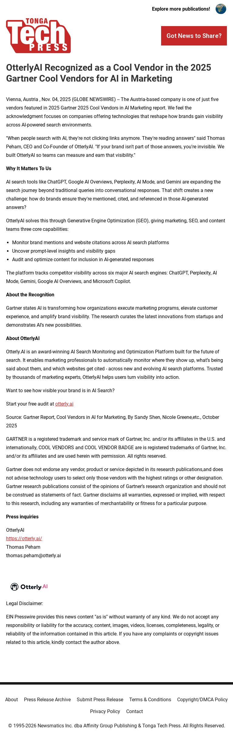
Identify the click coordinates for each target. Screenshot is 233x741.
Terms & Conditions (150, 699)
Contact (134, 711)
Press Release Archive (47, 699)
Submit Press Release (100, 699)
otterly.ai (64, 404)
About (11, 699)
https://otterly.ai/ (24, 538)
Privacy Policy (105, 711)
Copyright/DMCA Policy (202, 699)
